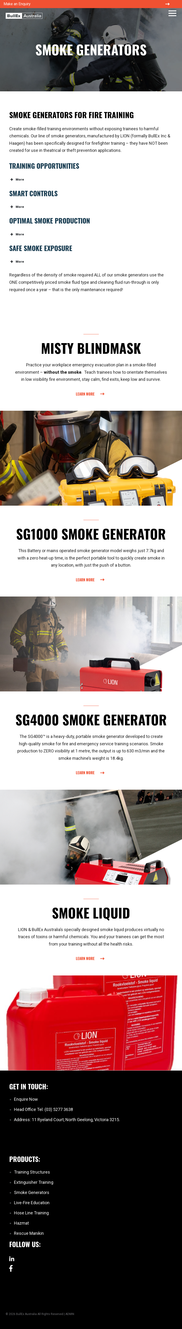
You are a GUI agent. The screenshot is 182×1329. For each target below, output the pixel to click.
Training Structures (32, 1172)
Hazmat (21, 1223)
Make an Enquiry (17, 4)
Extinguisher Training (33, 1182)
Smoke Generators (31, 1192)
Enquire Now (26, 1099)
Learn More (85, 393)
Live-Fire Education (32, 1202)
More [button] (16, 179)
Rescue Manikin (29, 1233)
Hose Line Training (31, 1212)
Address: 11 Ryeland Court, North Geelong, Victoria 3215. (67, 1119)
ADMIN (69, 1314)
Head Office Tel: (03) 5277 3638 (43, 1109)
